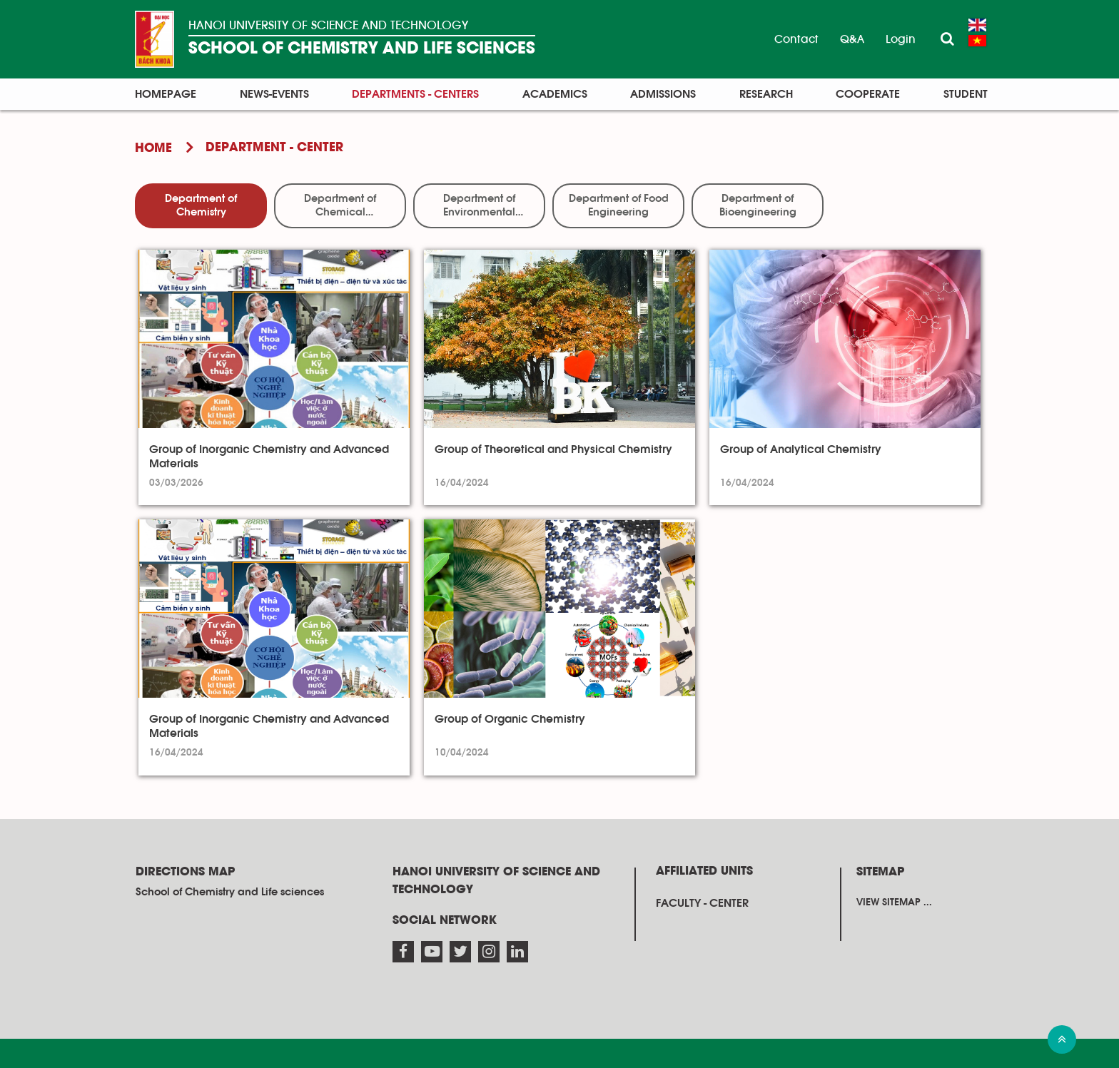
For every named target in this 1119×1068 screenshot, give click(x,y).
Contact (796, 39)
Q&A (852, 39)
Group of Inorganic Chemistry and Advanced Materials (269, 456)
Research (766, 94)
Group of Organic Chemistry (510, 719)
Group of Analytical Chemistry (800, 449)
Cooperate (868, 94)
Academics (554, 94)
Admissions (663, 94)
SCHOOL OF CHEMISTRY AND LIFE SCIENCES (361, 48)
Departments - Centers (415, 94)
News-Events (274, 94)
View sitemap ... (894, 902)
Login (901, 39)
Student (965, 94)
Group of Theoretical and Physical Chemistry (553, 449)
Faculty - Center (702, 903)
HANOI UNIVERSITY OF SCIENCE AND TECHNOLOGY (328, 25)
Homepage (165, 94)
